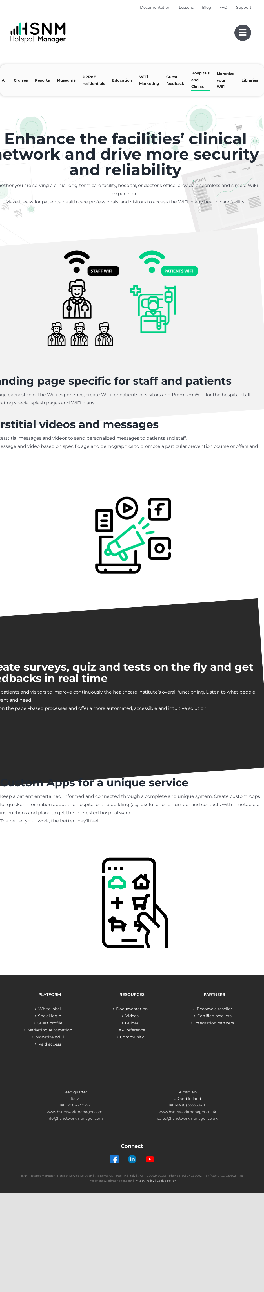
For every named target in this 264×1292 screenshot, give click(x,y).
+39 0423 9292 (77, 1105)
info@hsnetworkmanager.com (74, 1118)
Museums (66, 80)
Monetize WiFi (50, 1037)
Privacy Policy (144, 1181)
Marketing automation (49, 1030)
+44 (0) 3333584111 (190, 1105)
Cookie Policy (166, 1181)
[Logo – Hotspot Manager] (38, 22)
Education (122, 80)
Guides (132, 1022)
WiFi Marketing (149, 79)
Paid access (49, 1044)
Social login (49, 1015)
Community (132, 1037)
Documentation (132, 1008)
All (4, 80)
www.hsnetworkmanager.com (75, 1112)
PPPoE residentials (94, 79)
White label (49, 1008)
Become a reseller (214, 1008)
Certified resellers (214, 1015)
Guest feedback (175, 79)
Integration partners (214, 1022)
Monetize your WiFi (225, 80)
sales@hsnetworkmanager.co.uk (187, 1118)
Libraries (249, 80)
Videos (132, 1015)
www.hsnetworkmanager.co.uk (187, 1112)
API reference (132, 1030)
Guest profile (49, 1022)
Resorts (42, 80)
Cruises (21, 80)
